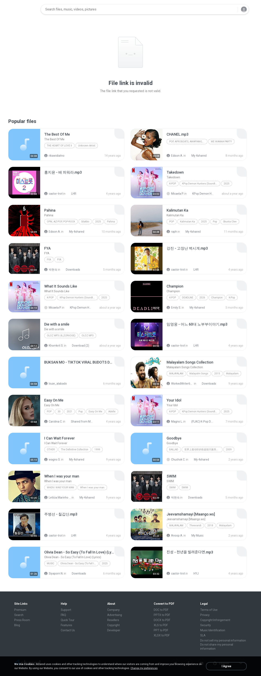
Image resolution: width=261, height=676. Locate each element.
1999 (97, 449)
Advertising (114, 615)
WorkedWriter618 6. (180, 383)
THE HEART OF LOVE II (59, 145)
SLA (203, 635)
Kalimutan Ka (187, 221)
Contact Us (68, 630)
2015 (217, 373)
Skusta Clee (230, 221)
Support (66, 609)
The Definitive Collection (74, 449)
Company (113, 609)
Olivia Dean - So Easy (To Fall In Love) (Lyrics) (79, 563)
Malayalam (176, 373)
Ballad (173, 449)
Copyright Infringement (215, 620)
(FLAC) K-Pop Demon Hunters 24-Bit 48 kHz (200, 421)
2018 (210, 525)
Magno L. (175, 421)
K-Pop (172, 183)
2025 (226, 183)
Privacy (205, 615)
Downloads (70, 269)
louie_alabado (55, 383)
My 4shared (197, 155)
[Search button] (232, 9)
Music (50, 563)
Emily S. (174, 307)
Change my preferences (144, 668)
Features (66, 625)
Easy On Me (95, 411)
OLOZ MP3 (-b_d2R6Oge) (61, 335)
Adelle (111, 411)
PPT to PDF (161, 630)
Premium (20, 609)
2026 (202, 297)
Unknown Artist (86, 145)
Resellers (113, 620)
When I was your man (60, 487)
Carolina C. (53, 421)
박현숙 (50, 269)
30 (59, 411)
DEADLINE (187, 297)
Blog (17, 625)
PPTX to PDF (162, 615)
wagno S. (52, 459)
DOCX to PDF (162, 620)
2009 (229, 449)
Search (18, 615)
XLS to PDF (161, 625)
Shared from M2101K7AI (79, 421)
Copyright (113, 625)
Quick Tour (67, 620)
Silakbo (85, 221)
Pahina (111, 221)
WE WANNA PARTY (221, 141)
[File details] (24, 144)
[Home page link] (25, 9)
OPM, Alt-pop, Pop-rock (61, 221)
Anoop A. (175, 535)
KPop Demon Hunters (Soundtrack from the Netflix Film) (201, 183)
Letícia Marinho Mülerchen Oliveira (57, 497)
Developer (113, 630)
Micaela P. (175, 193)
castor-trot (53, 193)
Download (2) (78, 345)
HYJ (194, 573)
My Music (195, 535)
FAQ (63, 615)
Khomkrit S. (53, 345)
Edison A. (175, 155)
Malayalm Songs (198, 373)
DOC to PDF (161, 609)
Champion (217, 297)
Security (205, 625)
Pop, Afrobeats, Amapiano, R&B (188, 141)
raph (172, 231)
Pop (171, 221)
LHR (71, 193)
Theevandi (195, 525)
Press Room (22, 620)
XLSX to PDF (162, 635)
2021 (69, 411)
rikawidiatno (54, 155)
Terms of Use (209, 609)
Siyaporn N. (53, 573)
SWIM (172, 487)
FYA (49, 259)
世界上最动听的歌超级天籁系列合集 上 (203, 449)
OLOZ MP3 (88, 335)
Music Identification (212, 630)
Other (51, 449)
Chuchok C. (176, 459)
